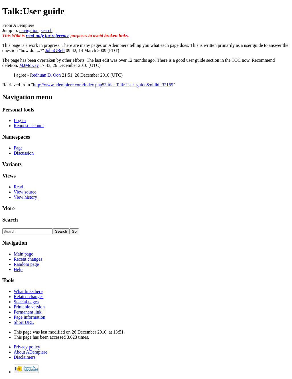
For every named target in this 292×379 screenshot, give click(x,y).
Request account (29, 125)
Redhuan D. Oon (45, 75)
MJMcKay (29, 65)
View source (25, 192)
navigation (29, 30)
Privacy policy (27, 346)
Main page (23, 254)
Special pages (26, 301)
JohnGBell (54, 50)
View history (25, 197)
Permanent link (27, 312)
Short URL (24, 322)
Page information (29, 317)
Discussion (24, 153)
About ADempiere (30, 352)
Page (18, 147)
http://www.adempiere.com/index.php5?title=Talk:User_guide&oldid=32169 (103, 84)
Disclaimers (24, 357)
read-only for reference (47, 35)
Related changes (28, 296)
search (46, 30)
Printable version (29, 306)
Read (18, 186)
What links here (28, 291)
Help (18, 269)
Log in (20, 120)
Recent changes (28, 259)
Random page (26, 264)
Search (10, 220)
